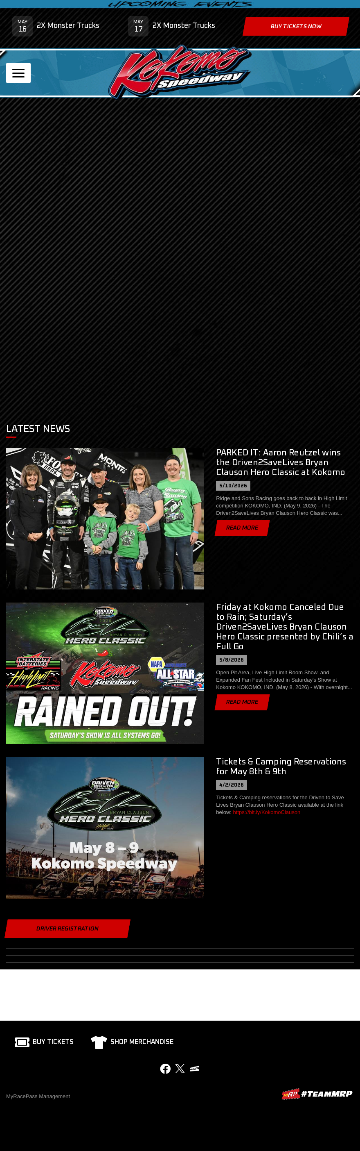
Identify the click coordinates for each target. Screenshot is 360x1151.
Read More (242, 528)
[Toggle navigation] (18, 73)
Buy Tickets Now (296, 27)
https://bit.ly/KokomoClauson (267, 812)
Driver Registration (67, 929)
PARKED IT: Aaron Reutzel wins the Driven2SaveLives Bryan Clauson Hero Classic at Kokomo (280, 462)
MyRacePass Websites (317, 1093)
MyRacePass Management (38, 1096)
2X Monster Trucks (68, 26)
